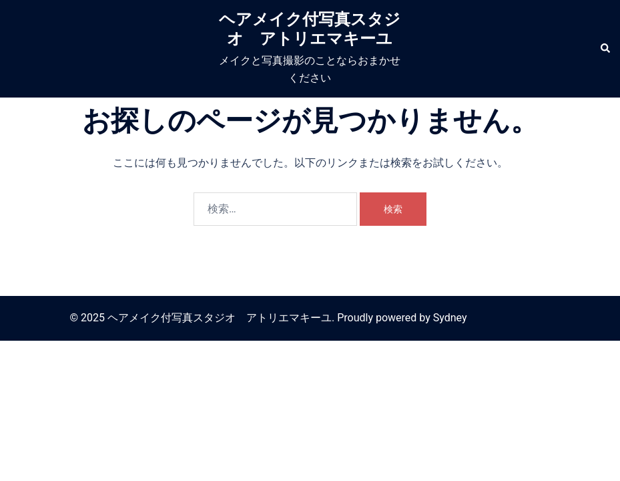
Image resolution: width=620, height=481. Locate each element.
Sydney (450, 317)
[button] (604, 48)
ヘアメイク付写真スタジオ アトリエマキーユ (309, 29)
